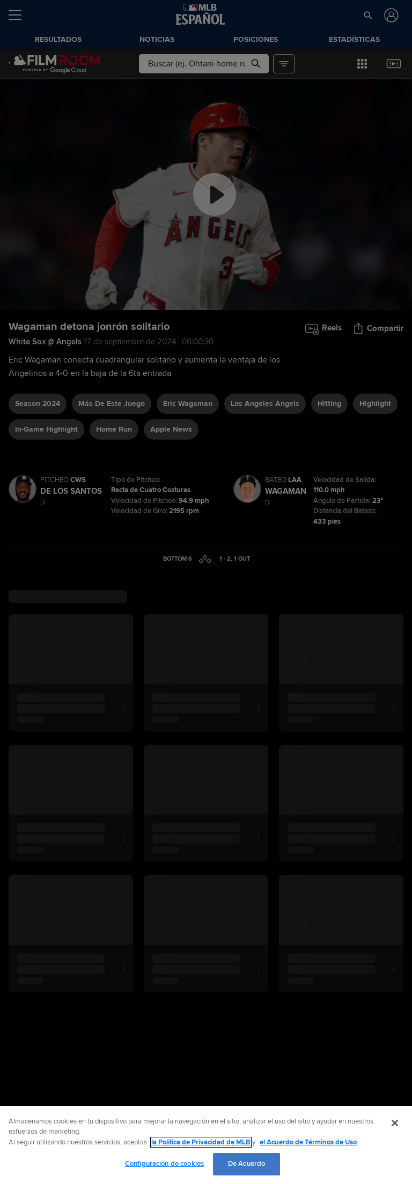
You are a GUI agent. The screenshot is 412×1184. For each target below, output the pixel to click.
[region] (206, 1145)
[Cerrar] (395, 1123)
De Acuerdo (246, 1163)
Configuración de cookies (164, 1163)
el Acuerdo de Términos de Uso (308, 1142)
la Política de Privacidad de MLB (201, 1142)
